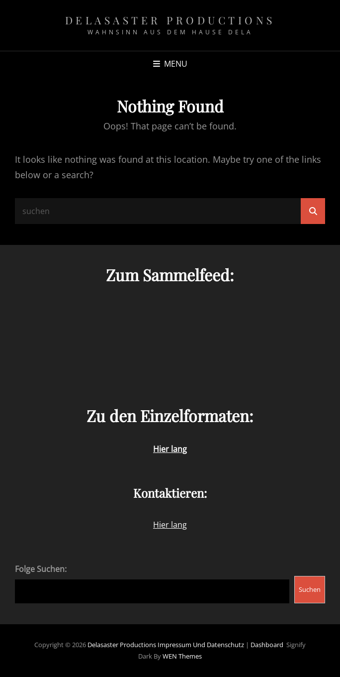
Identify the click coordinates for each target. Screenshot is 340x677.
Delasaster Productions (170, 20)
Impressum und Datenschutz (201, 644)
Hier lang (170, 524)
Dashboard (267, 644)
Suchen (310, 589)
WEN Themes (182, 656)
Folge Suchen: (41, 569)
